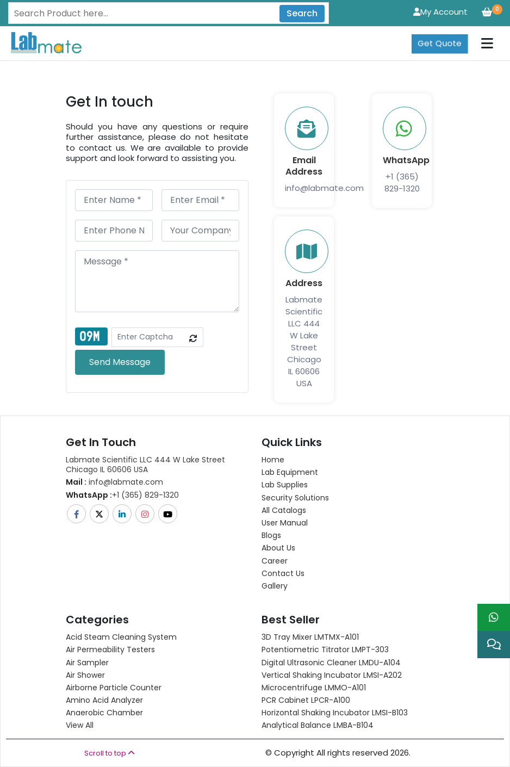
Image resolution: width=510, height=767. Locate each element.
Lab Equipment (290, 472)
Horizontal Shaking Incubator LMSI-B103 (335, 712)
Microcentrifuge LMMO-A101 (314, 687)
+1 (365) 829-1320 (402, 182)
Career (275, 561)
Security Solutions (295, 498)
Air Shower (85, 675)
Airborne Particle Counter (113, 687)
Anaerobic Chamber (104, 712)
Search (302, 13)
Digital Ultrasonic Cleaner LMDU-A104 (331, 662)
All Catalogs (284, 510)
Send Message (120, 362)
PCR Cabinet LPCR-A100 (306, 700)
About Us (278, 548)
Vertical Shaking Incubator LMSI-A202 (332, 675)
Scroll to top (109, 753)
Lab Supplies (285, 485)
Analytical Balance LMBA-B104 (318, 725)
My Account (440, 11)
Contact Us (283, 573)
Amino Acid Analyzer (104, 700)
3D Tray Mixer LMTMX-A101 (310, 637)
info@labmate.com (324, 188)
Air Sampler (87, 662)
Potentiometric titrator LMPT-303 (325, 649)
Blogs (271, 535)
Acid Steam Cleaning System (121, 637)
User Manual (285, 523)
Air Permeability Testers (110, 649)
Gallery (275, 586)
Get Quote (440, 35)
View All (80, 725)
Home (273, 460)
